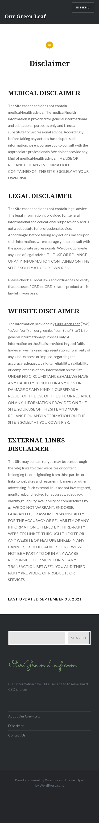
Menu (85, 7)
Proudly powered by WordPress (38, 780)
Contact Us (16, 735)
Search (78, 638)
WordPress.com (51, 785)
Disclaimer (16, 726)
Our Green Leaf (25, 16)
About (24, 716)
